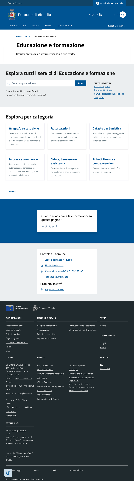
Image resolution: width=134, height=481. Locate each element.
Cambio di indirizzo (103, 90)
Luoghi (103, 343)
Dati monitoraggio (13, 470)
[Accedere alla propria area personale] (109, 3)
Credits (54, 470)
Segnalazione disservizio (79, 383)
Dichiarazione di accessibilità (81, 373)
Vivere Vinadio (65, 25)
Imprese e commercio (46, 338)
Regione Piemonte (15, 3)
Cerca (80, 83)
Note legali (73, 369)
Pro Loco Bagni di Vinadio (48, 398)
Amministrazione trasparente (81, 377)
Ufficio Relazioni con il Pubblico (19, 407)
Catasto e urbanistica (46, 334)
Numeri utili (11, 415)
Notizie (103, 325)
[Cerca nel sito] (122, 14)
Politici (8, 346)
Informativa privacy (77, 365)
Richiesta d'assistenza (78, 390)
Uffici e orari (11, 411)
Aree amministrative (14, 325)
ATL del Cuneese (44, 382)
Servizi (48, 25)
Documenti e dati (13, 329)
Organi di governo (13, 338)
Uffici (8, 350)
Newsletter (105, 368)
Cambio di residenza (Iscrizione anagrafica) (109, 95)
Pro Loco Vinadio (44, 394)
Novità (35, 25)
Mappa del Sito (76, 470)
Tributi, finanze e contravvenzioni (83, 332)
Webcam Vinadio (44, 390)
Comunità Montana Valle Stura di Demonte (50, 375)
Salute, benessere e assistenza (82, 325)
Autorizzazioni (43, 329)
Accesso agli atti (102, 86)
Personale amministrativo (17, 342)
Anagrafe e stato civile (47, 325)
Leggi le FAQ (74, 380)
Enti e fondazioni (13, 334)
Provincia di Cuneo (45, 369)
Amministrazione (17, 25)
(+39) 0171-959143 (23, 378)
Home (18, 36)
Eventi (103, 347)
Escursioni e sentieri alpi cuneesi (51, 386)
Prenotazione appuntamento (81, 387)
